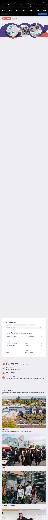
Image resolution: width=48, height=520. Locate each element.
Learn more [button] (4, 13)
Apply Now (14, 18)
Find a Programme (6, 18)
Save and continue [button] (42, 13)
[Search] (40, 327)
